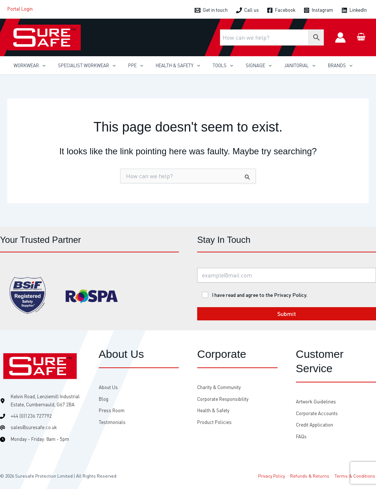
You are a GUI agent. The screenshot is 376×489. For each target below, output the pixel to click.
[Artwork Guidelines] (316, 402)
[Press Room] (111, 410)
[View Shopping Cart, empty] (361, 37)
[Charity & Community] (219, 387)
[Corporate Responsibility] (223, 399)
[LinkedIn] (354, 10)
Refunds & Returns (311, 476)
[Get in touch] (211, 10)
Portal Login (20, 9)
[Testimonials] (112, 422)
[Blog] (103, 399)
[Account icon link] (340, 37)
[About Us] (108, 387)
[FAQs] (301, 437)
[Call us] (247, 10)
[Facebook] (281, 10)
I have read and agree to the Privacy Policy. (259, 295)
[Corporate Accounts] (317, 413)
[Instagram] (318, 10)
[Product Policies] (214, 422)
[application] (40, 65)
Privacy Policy (273, 476)
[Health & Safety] (213, 410)
